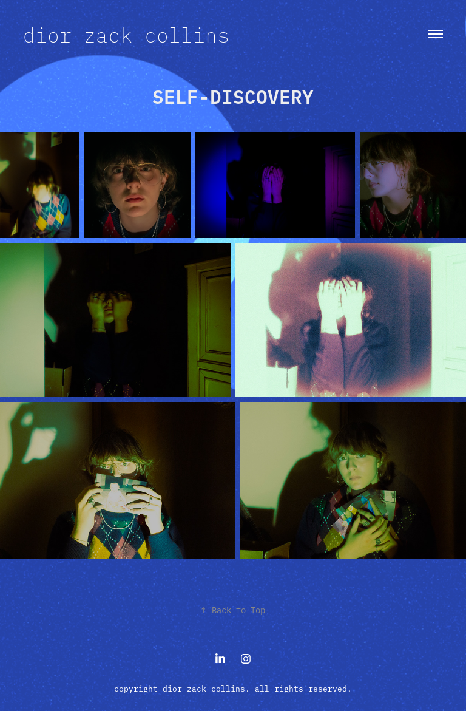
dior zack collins (126, 34)
